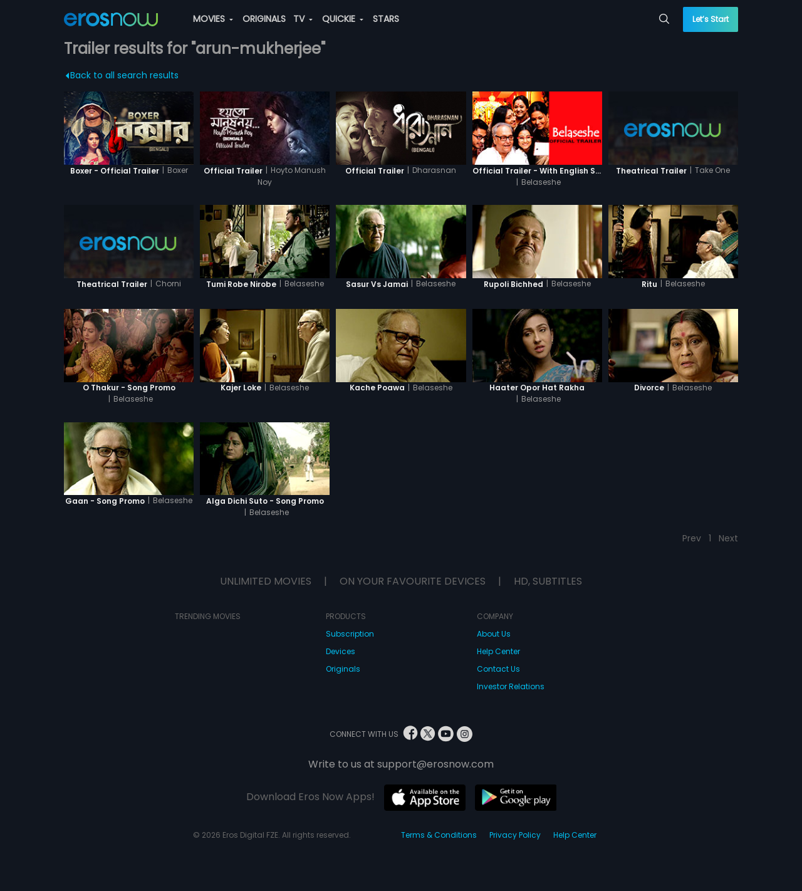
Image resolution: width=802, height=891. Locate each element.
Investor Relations (510, 686)
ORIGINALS (264, 19)
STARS (386, 19)
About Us (494, 633)
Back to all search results (122, 75)
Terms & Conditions (439, 835)
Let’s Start (710, 19)
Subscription (350, 633)
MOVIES (213, 19)
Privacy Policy (515, 835)
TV (303, 19)
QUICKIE (342, 19)
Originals (343, 669)
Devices (340, 651)
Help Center (498, 651)
